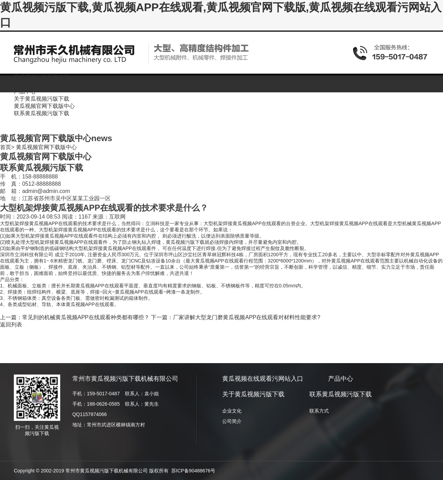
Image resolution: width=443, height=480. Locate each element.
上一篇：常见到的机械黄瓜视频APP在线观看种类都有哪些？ (75, 317)
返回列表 (11, 324)
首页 (5, 147)
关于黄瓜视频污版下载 (253, 394)
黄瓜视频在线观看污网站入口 (262, 378)
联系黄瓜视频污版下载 (340, 394)
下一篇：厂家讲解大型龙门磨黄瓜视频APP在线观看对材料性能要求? (235, 317)
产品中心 (340, 378)
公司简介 (232, 421)
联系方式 (319, 411)
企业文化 (232, 411)
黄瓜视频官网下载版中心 (46, 147)
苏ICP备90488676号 (193, 470)
